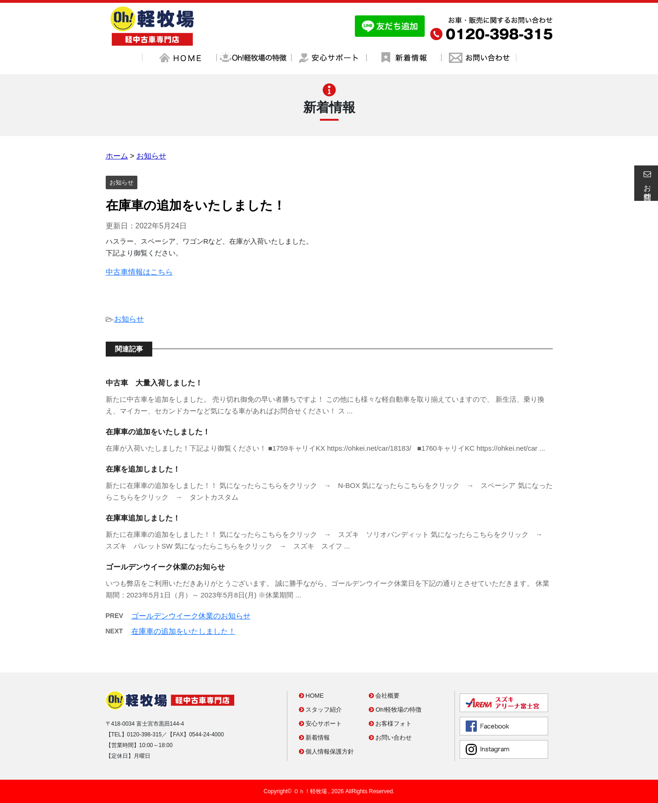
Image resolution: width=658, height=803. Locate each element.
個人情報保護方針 (326, 751)
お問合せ (646, 183)
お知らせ (129, 319)
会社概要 (384, 695)
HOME (311, 695)
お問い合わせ (390, 737)
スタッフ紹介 (320, 709)
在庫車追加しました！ (143, 518)
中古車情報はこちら (139, 272)
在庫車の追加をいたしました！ (158, 432)
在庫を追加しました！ (143, 469)
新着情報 (314, 737)
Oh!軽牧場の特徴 (395, 709)
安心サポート (320, 723)
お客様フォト (390, 723)
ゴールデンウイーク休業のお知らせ (165, 567)
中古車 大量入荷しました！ (154, 383)
